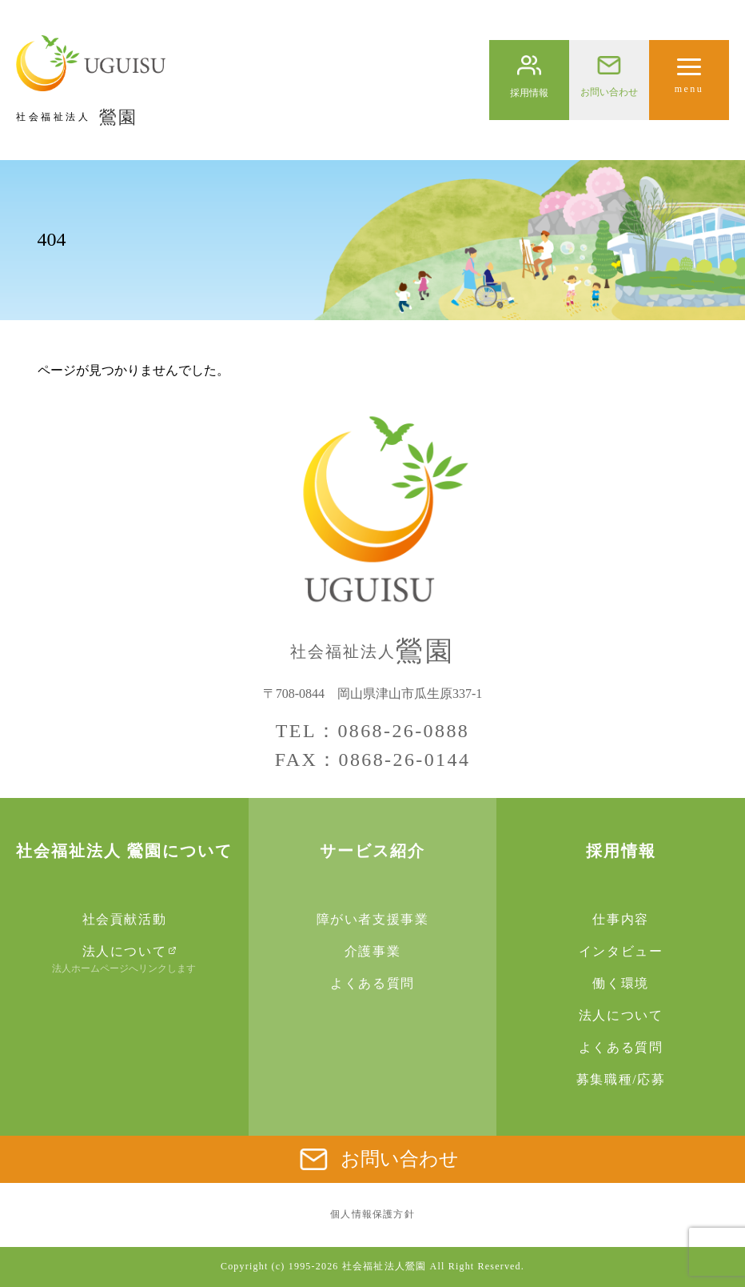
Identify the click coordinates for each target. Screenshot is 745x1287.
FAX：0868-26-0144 (373, 759)
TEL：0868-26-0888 (372, 730)
